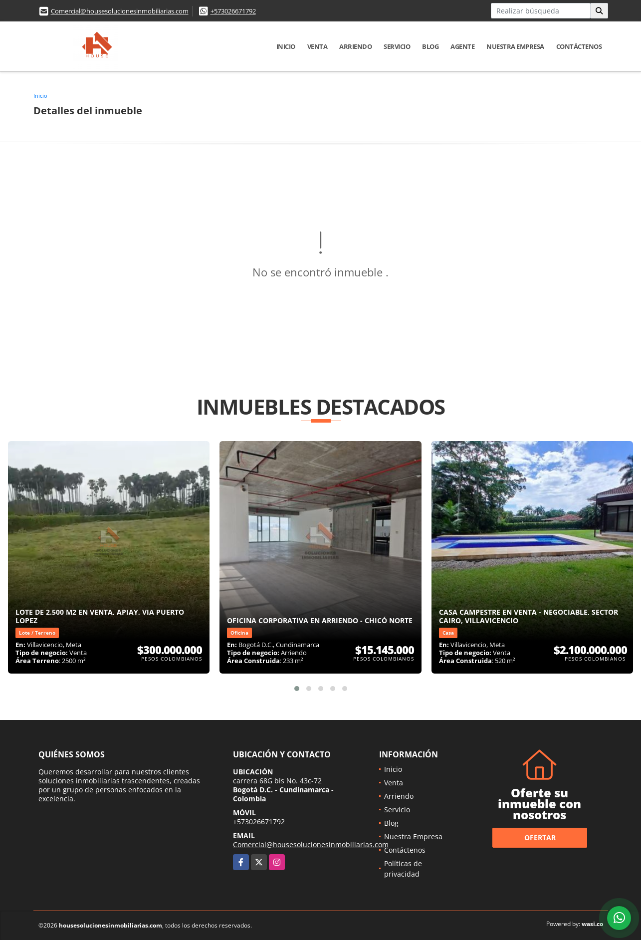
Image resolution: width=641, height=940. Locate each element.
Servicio (397, 46)
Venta (317, 46)
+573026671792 (233, 10)
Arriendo (355, 46)
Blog (430, 46)
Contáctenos (579, 46)
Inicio (285, 46)
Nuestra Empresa (515, 46)
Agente (462, 46)
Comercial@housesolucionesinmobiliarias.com (120, 10)
